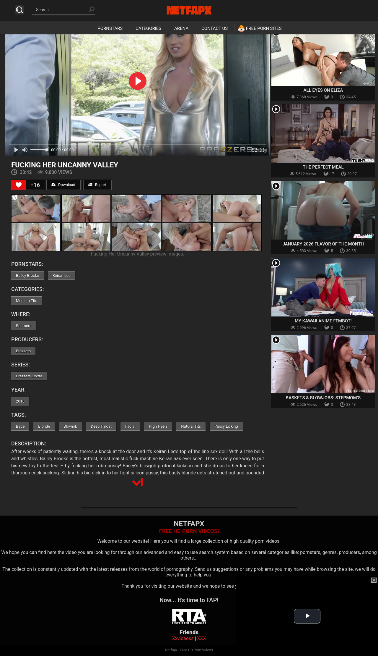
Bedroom (24, 326)
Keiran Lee (61, 275)
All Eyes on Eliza (323, 90)
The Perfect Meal (323, 167)
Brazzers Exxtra (29, 376)
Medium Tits (26, 300)
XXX (201, 638)
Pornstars (110, 28)
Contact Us (214, 28)
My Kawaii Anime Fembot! (323, 321)
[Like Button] (18, 185)
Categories (148, 28)
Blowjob (70, 426)
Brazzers (23, 351)
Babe (20, 426)
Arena (181, 28)
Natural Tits (191, 426)
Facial (130, 426)
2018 (20, 401)
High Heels (158, 426)
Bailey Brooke (27, 275)
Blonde (44, 426)
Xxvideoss (183, 638)
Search (19, 9)
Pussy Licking (226, 426)
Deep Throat (101, 426)
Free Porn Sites (264, 28)
